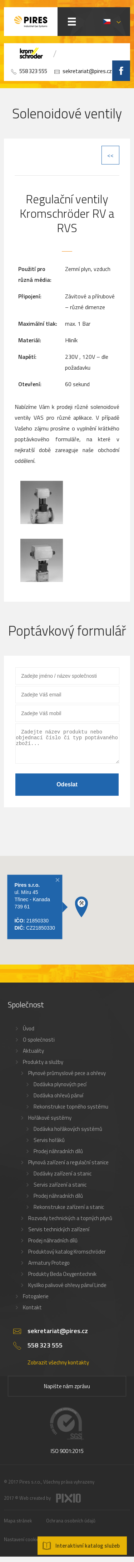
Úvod (28, 1034)
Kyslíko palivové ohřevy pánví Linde (67, 1290)
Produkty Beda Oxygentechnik (62, 1279)
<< (110, 155)
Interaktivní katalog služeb (87, 1545)
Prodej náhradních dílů (58, 1156)
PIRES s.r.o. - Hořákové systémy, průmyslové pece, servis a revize (31, 21)
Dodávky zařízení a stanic (62, 1179)
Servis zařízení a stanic (60, 1190)
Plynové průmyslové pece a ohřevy (67, 1078)
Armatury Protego (49, 1268)
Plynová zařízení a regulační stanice (68, 1168)
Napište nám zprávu (67, 1391)
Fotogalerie (36, 1301)
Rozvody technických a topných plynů (70, 1223)
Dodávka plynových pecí (60, 1089)
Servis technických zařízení (58, 1235)
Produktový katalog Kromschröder (67, 1257)
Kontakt (32, 1313)
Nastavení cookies (22, 1544)
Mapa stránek (18, 1526)
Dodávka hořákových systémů (68, 1134)
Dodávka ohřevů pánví (58, 1101)
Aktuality (33, 1056)
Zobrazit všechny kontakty (58, 1368)
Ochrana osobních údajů (70, 1526)
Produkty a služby (43, 1067)
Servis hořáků (49, 1145)
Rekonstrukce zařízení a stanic (69, 1212)
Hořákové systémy (49, 1123)
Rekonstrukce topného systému (71, 1112)
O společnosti (39, 1045)
